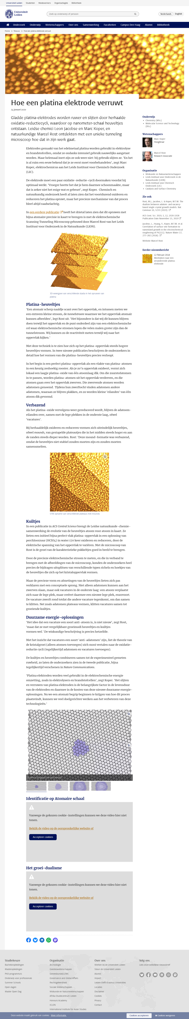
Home (7, 31)
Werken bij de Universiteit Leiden (109, 964)
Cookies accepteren (139, 1015)
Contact (98, 1005)
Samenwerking (91, 24)
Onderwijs (35, 24)
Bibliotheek (76, 3)
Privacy (97, 1000)
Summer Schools (13, 982)
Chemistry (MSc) (154, 120)
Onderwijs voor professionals (18, 978)
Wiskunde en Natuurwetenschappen (163, 174)
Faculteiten (110, 24)
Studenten (30, 3)
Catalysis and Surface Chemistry (161, 188)
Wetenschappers (54, 24)
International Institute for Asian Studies (68, 1009)
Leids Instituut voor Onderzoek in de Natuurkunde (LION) (163, 178)
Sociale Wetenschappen (61, 987)
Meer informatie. (59, 1015)
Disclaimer (99, 991)
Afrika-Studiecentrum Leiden (63, 996)
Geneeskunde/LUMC (59, 973)
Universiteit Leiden (14, 3)
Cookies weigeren (166, 1015)
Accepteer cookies (43, 837)
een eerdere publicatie (44, 212)
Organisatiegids (61, 3)
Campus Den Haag (130, 24)
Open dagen (10, 987)
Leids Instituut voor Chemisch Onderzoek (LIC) (160, 184)
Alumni (148, 24)
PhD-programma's (13, 973)
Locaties (98, 987)
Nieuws (17, 31)
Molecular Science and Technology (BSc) (162, 125)
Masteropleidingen (13, 969)
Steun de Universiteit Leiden (107, 969)
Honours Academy (58, 1000)
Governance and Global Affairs (64, 978)
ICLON (53, 1005)
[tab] (36, 786)
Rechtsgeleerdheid (58, 982)
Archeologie (55, 964)
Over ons (73, 24)
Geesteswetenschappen (61, 969)
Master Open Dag (13, 991)
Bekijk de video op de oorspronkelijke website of (61, 828)
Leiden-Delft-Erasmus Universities (110, 982)
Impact (97, 978)
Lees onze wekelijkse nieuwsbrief (154, 964)
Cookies (98, 996)
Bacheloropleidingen (14, 964)
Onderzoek (19, 24)
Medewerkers (44, 3)
